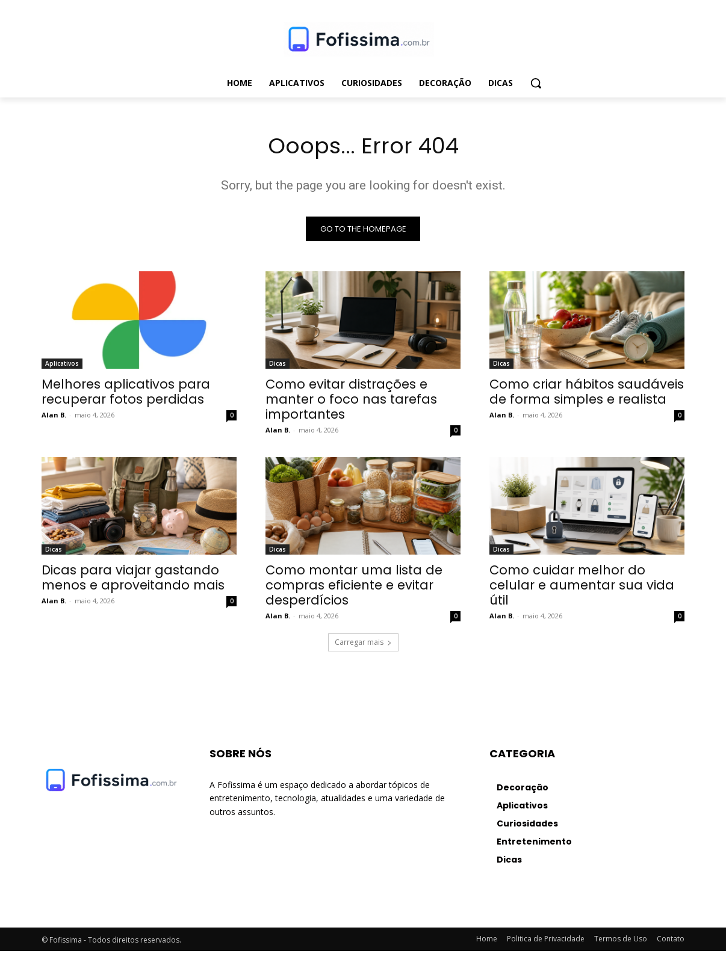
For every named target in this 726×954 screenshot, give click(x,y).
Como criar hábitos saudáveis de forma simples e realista (586, 394)
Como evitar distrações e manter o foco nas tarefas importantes (351, 402)
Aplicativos (62, 366)
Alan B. (54, 417)
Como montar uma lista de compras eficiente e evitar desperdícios (353, 588)
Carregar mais (363, 645)
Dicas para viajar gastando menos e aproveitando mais (133, 580)
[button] (535, 83)
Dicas (277, 366)
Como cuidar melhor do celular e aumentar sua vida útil (581, 588)
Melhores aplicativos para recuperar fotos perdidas (126, 394)
